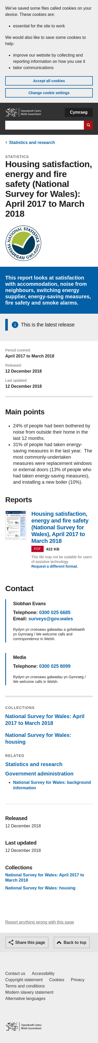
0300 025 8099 (55, 666)
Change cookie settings (49, 93)
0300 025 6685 (55, 612)
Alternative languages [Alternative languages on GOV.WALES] (25, 998)
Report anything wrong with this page (39, 922)
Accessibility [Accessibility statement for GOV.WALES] (43, 973)
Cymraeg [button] (79, 112)
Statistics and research (32, 142)
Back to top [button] (75, 942)
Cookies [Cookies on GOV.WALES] (56, 980)
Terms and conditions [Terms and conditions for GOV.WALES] (25, 986)
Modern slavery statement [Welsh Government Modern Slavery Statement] (29, 992)
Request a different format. (54, 566)
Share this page (30, 942)
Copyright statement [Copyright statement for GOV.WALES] (24, 980)
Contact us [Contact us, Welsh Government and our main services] (15, 973)
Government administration (39, 774)
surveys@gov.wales (50, 618)
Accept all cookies (49, 81)
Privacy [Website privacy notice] (77, 980)
